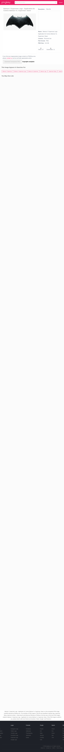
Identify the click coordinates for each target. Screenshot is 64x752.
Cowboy (42, 737)
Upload (60, 2)
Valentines (28, 735)
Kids (41, 739)
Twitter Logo (14, 731)
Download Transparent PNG (12, 61)
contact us (9, 58)
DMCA (53, 748)
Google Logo (14, 739)
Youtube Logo (14, 733)
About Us (43, 748)
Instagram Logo (14, 728)
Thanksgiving (29, 733)
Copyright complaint (28, 61)
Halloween (28, 731)
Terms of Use (59, 748)
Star (53, 735)
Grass (53, 733)
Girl (41, 731)
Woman (42, 735)
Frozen (41, 728)
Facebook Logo (14, 735)
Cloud (53, 728)
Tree (53, 737)
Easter (27, 737)
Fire (53, 731)
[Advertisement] (24, 42)
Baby (41, 733)
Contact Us (48, 748)
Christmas (28, 728)
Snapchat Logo (14, 737)
